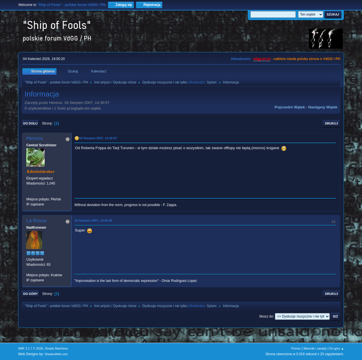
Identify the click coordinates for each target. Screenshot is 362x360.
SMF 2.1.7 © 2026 (30, 348)
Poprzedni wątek (290, 107)
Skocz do (266, 316)
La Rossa (36, 220)
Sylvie (211, 82)
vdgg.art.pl (261, 59)
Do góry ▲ (336, 348)
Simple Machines (56, 348)
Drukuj (331, 123)
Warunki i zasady (315, 348)
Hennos (34, 138)
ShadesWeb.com (56, 354)
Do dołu (30, 123)
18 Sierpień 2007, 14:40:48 (93, 220)
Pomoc (296, 348)
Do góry (30, 293)
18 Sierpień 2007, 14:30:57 (98, 138)
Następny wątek (322, 107)
